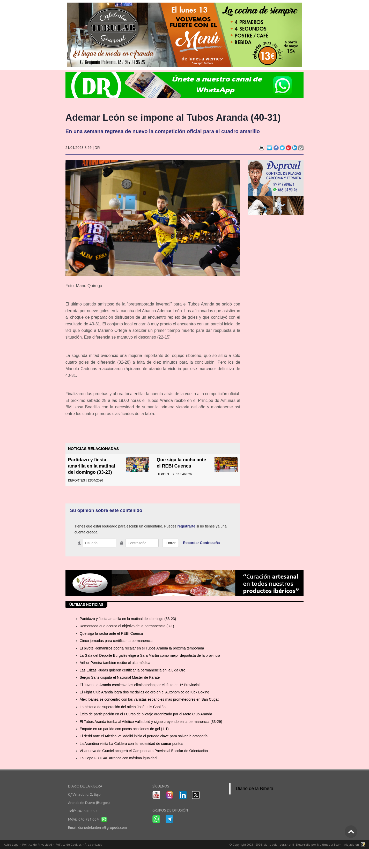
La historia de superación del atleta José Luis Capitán (123, 707)
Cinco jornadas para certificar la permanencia (116, 641)
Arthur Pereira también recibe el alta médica (115, 663)
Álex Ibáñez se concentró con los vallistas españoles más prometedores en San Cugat (149, 699)
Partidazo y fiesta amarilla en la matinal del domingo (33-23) (91, 466)
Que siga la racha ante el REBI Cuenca (111, 633)
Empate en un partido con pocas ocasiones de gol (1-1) (124, 729)
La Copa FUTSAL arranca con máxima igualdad (118, 758)
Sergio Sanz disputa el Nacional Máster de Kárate (120, 677)
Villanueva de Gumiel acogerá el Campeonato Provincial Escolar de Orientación (144, 751)
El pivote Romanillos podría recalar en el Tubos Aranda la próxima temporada (142, 648)
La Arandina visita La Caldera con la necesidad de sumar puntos (131, 743)
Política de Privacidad (37, 844)
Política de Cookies (68, 844)
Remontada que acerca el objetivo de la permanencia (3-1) (127, 626)
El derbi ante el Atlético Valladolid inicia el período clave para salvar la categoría (144, 736)
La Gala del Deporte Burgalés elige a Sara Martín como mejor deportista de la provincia (150, 655)
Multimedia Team (329, 844)
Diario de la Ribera (254, 788)
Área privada (93, 844)
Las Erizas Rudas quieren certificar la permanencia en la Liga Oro (133, 670)
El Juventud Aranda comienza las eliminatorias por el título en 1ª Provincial (140, 685)
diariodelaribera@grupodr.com (102, 827)
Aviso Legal (11, 844)
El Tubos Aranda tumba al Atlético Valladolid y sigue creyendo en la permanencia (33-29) (151, 722)
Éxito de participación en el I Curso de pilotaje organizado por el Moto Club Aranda (146, 714)
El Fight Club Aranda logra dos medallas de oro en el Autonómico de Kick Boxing (144, 692)
